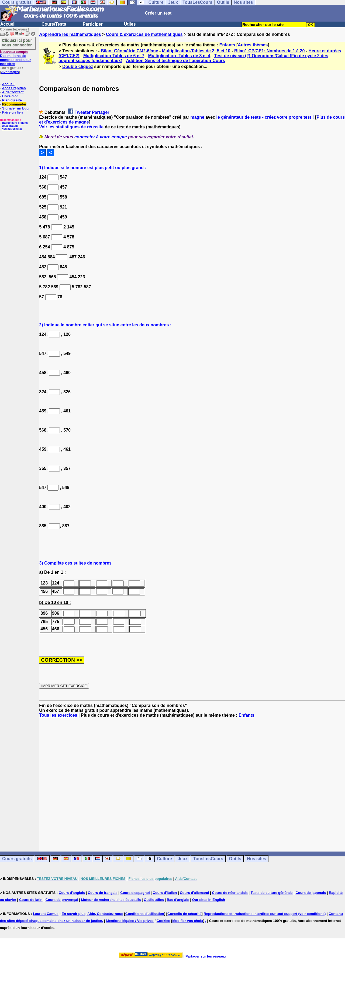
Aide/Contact (12, 92)
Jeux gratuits (10, 125)
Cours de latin (31, 900)
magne (197, 117)
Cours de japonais (310, 893)
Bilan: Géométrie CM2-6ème (129, 51)
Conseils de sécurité (184, 914)
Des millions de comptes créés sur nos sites (15, 58)
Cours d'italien (165, 893)
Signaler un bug (15, 108)
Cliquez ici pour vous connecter (17, 42)
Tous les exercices (58, 715)
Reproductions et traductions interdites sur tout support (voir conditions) (264, 914)
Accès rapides (14, 88)
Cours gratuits (17, 858)
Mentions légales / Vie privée (130, 921)
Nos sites (256, 858)
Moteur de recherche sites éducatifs (111, 900)
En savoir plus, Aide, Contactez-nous (92, 914)
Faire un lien (12, 112)
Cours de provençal (61, 900)
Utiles (130, 24)
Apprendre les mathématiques (70, 34)
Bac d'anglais (178, 900)
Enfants (227, 45)
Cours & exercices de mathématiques (144, 34)
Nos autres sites (12, 128)
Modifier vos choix (187, 921)
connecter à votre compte (100, 137)
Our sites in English (208, 900)
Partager (100, 112)
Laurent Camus (45, 914)
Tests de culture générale (272, 893)
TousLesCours (208, 858)
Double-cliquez (77, 66)
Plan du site (12, 100)
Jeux (182, 858)
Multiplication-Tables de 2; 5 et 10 (196, 51)
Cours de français (103, 893)
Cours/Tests (54, 24)
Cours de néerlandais (230, 893)
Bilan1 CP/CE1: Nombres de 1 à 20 (269, 51)
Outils (235, 858)
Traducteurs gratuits (15, 122)
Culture (164, 858)
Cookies (163, 921)
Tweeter (83, 112)
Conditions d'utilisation (144, 914)
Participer (93, 24)
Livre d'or (10, 96)
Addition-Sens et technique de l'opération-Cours (175, 60)
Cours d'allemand (194, 893)
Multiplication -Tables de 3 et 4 (179, 55)
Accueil (8, 24)
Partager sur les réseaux (205, 956)
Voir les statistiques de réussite (71, 127)
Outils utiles (154, 900)
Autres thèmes (253, 45)
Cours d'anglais (72, 893)
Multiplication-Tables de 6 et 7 (113, 55)
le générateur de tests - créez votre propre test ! (265, 117)
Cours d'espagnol (135, 893)
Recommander (14, 104)
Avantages (10, 72)
